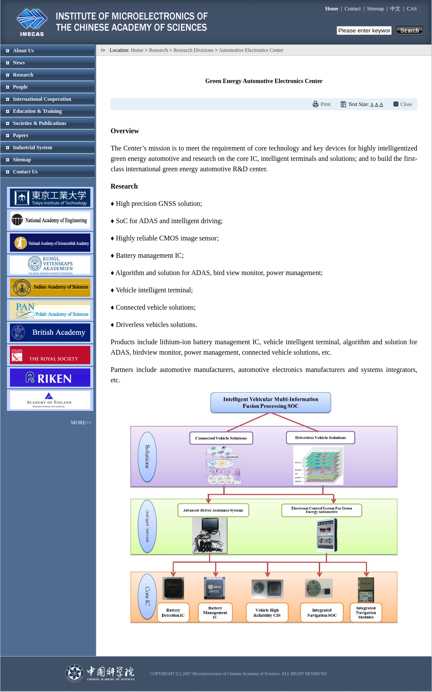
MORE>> (81, 423)
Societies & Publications (39, 123)
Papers (20, 135)
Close (406, 104)
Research (23, 75)
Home (137, 50)
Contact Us (25, 172)
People (20, 87)
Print (325, 104)
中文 (395, 9)
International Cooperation (42, 99)
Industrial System (32, 147)
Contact (353, 9)
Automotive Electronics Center (251, 50)
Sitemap (375, 9)
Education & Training (37, 111)
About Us (23, 51)
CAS (412, 9)
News (19, 63)
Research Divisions (194, 50)
